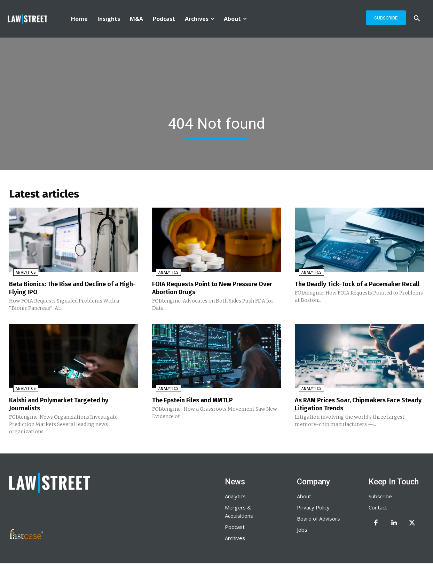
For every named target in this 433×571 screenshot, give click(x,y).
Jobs (302, 529)
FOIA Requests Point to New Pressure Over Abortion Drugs (211, 289)
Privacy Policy (313, 507)
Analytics (21, 274)
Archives (235, 538)
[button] (417, 18)
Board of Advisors (318, 518)
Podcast (235, 527)
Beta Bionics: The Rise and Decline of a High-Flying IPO (70, 289)
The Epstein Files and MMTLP (197, 401)
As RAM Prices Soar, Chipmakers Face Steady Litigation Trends (354, 405)
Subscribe (380, 496)
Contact (378, 507)
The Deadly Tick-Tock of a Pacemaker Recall (354, 289)
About (304, 496)
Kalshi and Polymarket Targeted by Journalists (64, 405)
